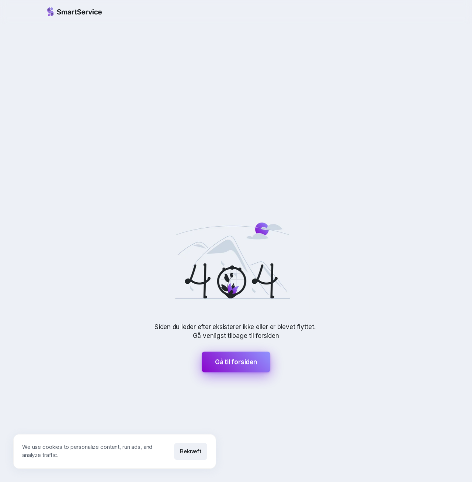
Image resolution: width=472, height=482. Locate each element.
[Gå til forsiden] (74, 11)
